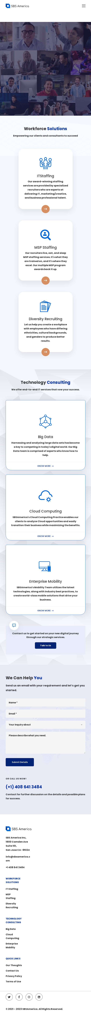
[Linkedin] (39, 996)
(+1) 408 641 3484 (24, 801)
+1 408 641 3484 (15, 867)
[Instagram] (29, 996)
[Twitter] (9, 996)
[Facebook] (19, 996)
